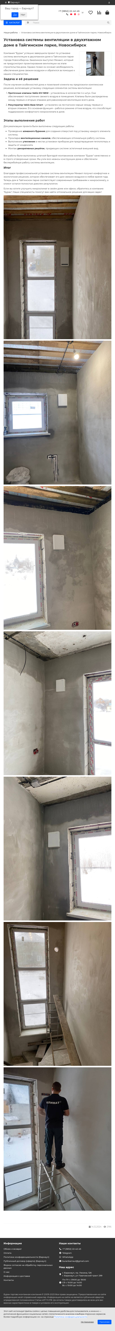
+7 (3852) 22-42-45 (69, 11)
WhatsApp (67, 1257)
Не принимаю (87, 1322)
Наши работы (11, 32)
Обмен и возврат (13, 1249)
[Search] (71, 22)
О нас (7, 1272)
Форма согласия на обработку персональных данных (28, 1266)
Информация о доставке (17, 1276)
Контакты (9, 1280)
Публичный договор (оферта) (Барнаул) (25, 1261)
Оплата (7, 1253)
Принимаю (104, 1322)
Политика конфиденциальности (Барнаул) (26, 1257)
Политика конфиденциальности (70, 1317)
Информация (13, 1243)
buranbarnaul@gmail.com (75, 1261)
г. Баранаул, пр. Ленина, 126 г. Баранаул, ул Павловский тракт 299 (82, 1274)
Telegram (67, 1253)
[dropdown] (6, 2)
